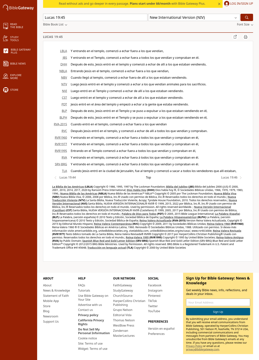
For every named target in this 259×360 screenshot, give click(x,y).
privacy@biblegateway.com (202, 349)
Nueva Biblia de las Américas (78, 193)
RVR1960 (61, 138)
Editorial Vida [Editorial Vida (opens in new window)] (122, 315)
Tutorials (84, 290)
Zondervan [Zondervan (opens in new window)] (120, 331)
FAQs (81, 285)
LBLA (63, 51)
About (47, 285)
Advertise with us (90, 305)
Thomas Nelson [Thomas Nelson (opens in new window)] (124, 320)
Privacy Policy (194, 346)
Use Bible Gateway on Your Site (93, 298)
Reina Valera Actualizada (155, 220)
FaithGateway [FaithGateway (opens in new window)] (122, 285)
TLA (64, 171)
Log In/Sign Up (241, 4)
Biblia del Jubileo (177, 186)
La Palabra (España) (227, 214)
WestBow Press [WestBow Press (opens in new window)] (123, 325)
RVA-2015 (60, 124)
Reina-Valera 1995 (137, 237)
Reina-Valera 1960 (218, 224)
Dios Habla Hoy (136, 190)
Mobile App (51, 301)
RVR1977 (61, 144)
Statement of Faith (56, 296)
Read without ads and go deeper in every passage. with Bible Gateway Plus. (132, 3)
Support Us (51, 321)
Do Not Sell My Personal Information (94, 331)
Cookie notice (87, 338)
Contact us (85, 310)
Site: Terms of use (90, 343)
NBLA (63, 71)
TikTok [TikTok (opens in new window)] (152, 301)
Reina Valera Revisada (227, 230)
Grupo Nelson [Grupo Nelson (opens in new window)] (122, 310)
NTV (64, 84)
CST (64, 98)
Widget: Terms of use (92, 349)
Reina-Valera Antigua (230, 237)
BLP (64, 111)
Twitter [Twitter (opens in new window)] (153, 306)
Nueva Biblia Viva (225, 193)
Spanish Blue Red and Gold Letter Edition (108, 240)
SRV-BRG (61, 164)
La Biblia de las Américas (68, 186)
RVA (64, 157)
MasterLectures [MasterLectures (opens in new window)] (124, 336)
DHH (64, 64)
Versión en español (161, 329)
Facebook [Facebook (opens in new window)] (155, 285)
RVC (64, 131)
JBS (65, 58)
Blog (46, 311)
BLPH (63, 117)
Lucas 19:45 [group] (53, 37)
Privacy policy (88, 315)
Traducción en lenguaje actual (106, 247)
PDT (64, 104)
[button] (238, 4)
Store (47, 306)
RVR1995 (61, 151)
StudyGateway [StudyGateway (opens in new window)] (123, 290)
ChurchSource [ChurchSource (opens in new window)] (123, 296)
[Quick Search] (95, 17)
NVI (64, 91)
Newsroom (50, 316)
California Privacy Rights (91, 322)
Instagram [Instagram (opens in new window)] (155, 290)
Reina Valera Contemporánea (113, 224)
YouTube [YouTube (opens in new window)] (154, 311)
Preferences (156, 334)
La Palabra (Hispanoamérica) (178, 217)
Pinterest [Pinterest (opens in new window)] (154, 296)
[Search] (246, 17)
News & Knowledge (56, 290)
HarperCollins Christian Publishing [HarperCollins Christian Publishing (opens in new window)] (129, 303)
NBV (64, 77)
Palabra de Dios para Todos (139, 214)
